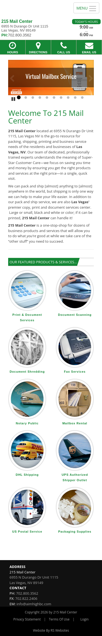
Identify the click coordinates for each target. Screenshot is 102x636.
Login (85, 619)
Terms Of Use (59, 619)
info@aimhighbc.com (34, 603)
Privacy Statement (27, 619)
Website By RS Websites (51, 630)
